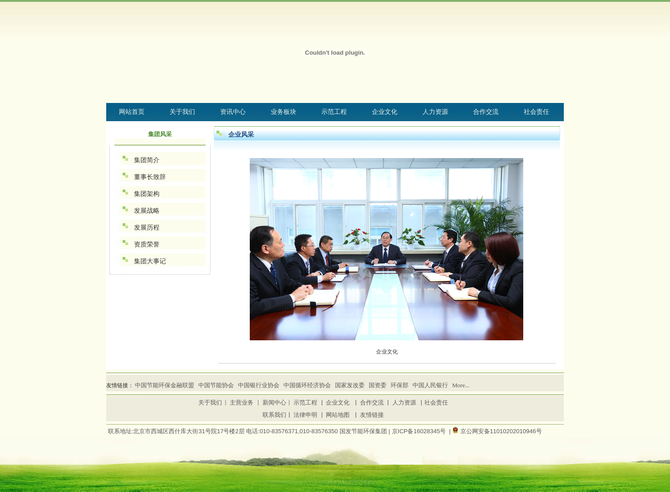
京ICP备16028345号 (419, 431)
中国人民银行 (430, 385)
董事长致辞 (150, 176)
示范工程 (305, 402)
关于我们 (210, 402)
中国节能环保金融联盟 (164, 385)
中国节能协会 (216, 385)
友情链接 (372, 414)
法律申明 (305, 414)
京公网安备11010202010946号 (501, 431)
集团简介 (147, 160)
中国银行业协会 (258, 385)
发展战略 (147, 210)
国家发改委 (350, 385)
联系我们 (274, 414)
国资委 (378, 385)
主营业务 (241, 402)
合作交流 (372, 402)
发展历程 (147, 227)
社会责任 (436, 402)
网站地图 (338, 414)
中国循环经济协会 (307, 385)
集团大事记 (150, 261)
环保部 (399, 385)
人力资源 (404, 402)
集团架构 (147, 193)
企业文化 (338, 402)
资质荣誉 (147, 244)
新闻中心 (274, 402)
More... (460, 385)
